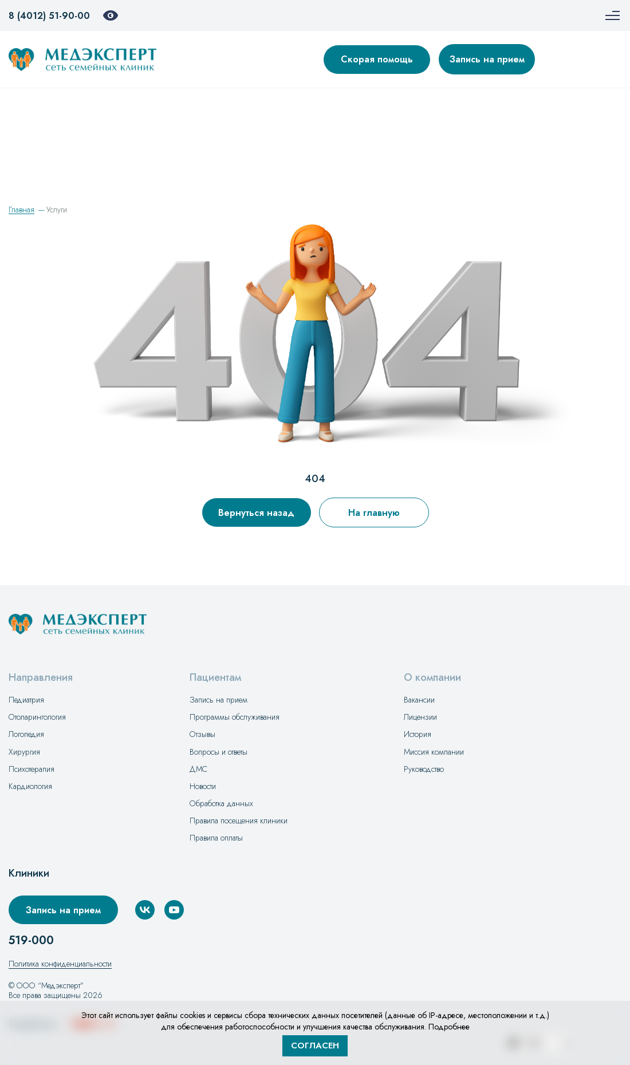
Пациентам (215, 677)
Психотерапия (31, 769)
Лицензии (420, 717)
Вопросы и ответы (218, 752)
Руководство (424, 769)
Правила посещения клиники (239, 820)
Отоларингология (37, 717)
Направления (41, 677)
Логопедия (26, 734)
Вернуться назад (256, 512)
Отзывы (202, 734)
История (417, 734)
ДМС (198, 769)
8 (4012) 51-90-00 (49, 15)
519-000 (31, 941)
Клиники (29, 873)
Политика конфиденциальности (60, 963)
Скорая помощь (377, 59)
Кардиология (30, 786)
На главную (374, 512)
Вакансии (419, 699)
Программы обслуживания (234, 717)
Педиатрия (26, 699)
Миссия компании (434, 752)
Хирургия (24, 752)
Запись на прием (487, 59)
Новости (203, 786)
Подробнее (449, 1026)
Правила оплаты (216, 837)
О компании (432, 677)
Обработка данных (221, 803)
